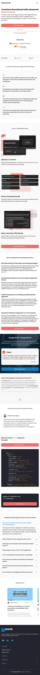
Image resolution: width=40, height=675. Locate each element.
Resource (20, 660)
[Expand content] (20, 399)
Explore (20, 663)
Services (20, 656)
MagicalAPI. (17, 672)
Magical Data (5, 652)
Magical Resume (6, 650)
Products (20, 646)
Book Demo (20, 29)
